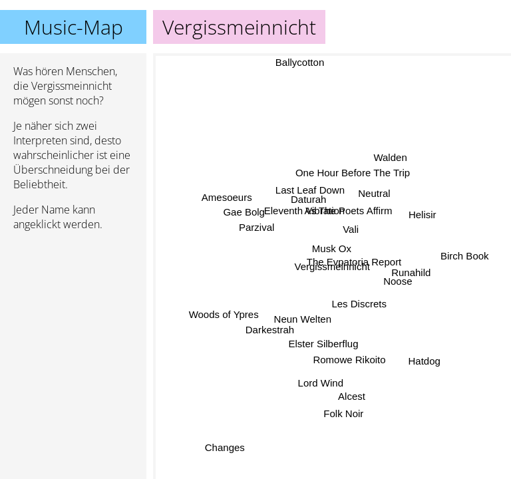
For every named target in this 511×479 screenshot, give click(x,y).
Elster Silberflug (316, 337)
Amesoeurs (235, 177)
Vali (356, 230)
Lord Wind (316, 381)
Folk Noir (339, 416)
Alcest (359, 398)
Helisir (421, 210)
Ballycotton (302, 62)
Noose (397, 261)
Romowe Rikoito (345, 359)
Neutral (365, 186)
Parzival (256, 220)
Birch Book (463, 249)
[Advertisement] (73, 312)
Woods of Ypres (226, 319)
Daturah (307, 202)
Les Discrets (365, 303)
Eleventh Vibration (297, 227)
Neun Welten (306, 325)
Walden (388, 156)
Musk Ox (337, 253)
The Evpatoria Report (357, 267)
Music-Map (73, 27)
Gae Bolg (245, 204)
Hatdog (424, 353)
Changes (222, 445)
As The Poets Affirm (347, 216)
